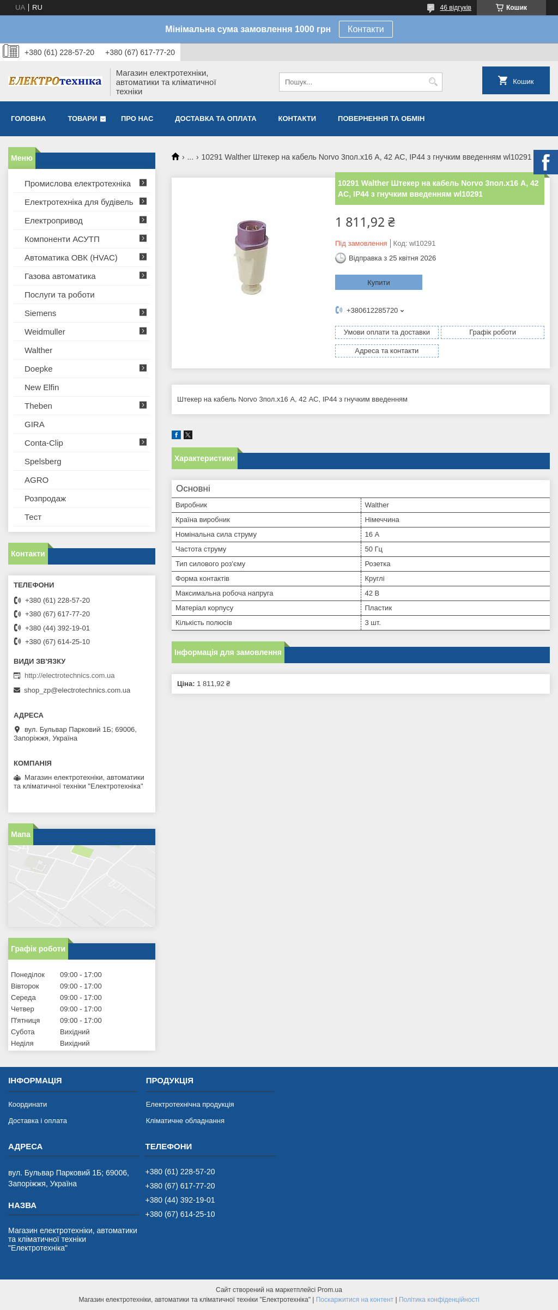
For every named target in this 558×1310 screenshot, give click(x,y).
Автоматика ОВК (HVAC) (71, 257)
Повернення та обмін (381, 118)
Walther (38, 350)
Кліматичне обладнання (185, 1121)
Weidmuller (45, 331)
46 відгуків (455, 7)
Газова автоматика (60, 276)
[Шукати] (432, 82)
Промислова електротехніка (78, 183)
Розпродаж (45, 498)
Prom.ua (330, 1290)
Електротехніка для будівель (79, 202)
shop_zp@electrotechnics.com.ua (77, 690)
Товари (82, 118)
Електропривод (54, 220)
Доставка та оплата (215, 118)
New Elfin (42, 387)
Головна (28, 118)
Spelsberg (43, 461)
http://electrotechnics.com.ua (69, 675)
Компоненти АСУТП (62, 239)
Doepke (39, 368)
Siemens (40, 313)
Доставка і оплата (37, 1121)
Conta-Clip (44, 442)
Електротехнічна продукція (190, 1104)
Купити (378, 282)
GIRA (35, 424)
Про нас (137, 118)
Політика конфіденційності (439, 1299)
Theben (38, 405)
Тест (33, 516)
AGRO (36, 479)
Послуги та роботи (60, 294)
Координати (27, 1104)
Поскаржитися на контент (354, 1299)
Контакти (366, 29)
